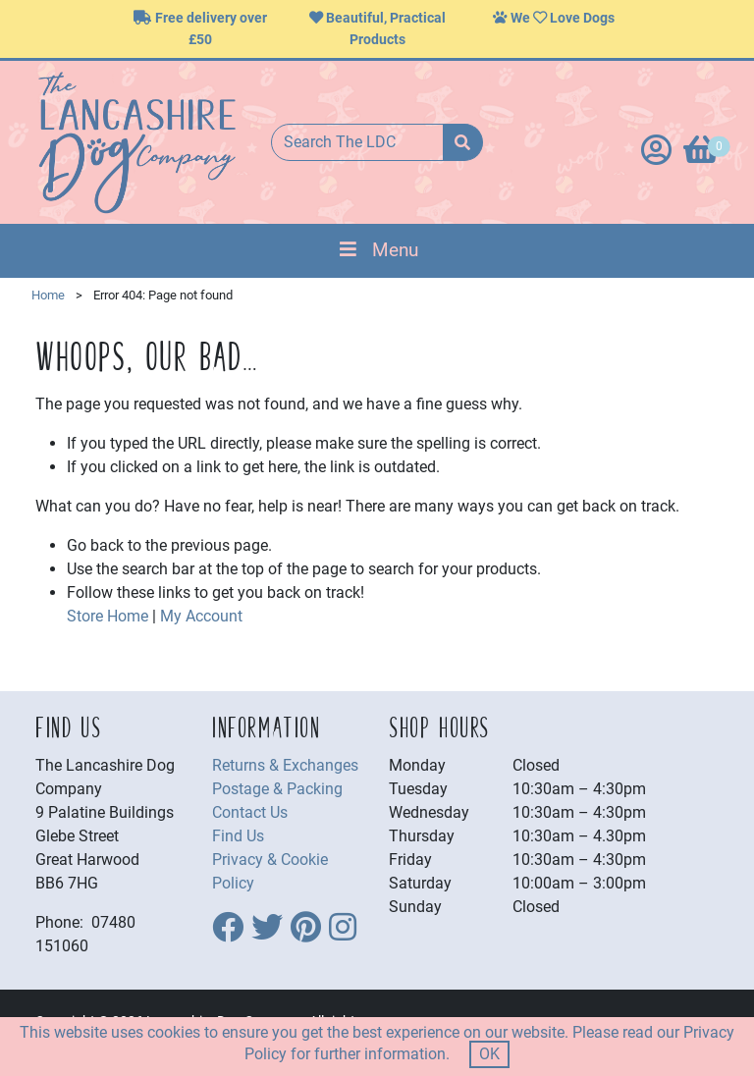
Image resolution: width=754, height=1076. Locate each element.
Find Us (238, 836)
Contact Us (250, 812)
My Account (201, 616)
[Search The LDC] (357, 142)
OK (489, 1054)
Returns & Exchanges (285, 765)
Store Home (107, 616)
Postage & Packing (277, 789)
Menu (376, 250)
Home (48, 295)
